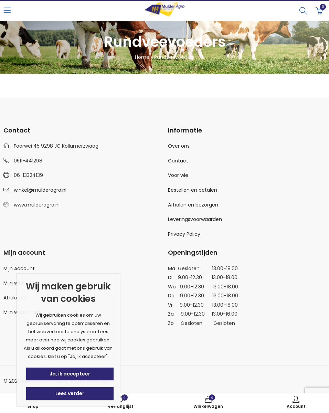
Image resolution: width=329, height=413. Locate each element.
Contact (178, 160)
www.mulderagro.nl (37, 204)
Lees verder (69, 393)
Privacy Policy (184, 234)
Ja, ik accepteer (70, 373)
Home (142, 57)
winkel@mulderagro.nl (40, 190)
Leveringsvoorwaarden (195, 219)
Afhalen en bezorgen (193, 204)
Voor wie (178, 175)
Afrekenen (15, 297)
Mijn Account (19, 268)
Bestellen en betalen (192, 190)
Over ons (179, 145)
